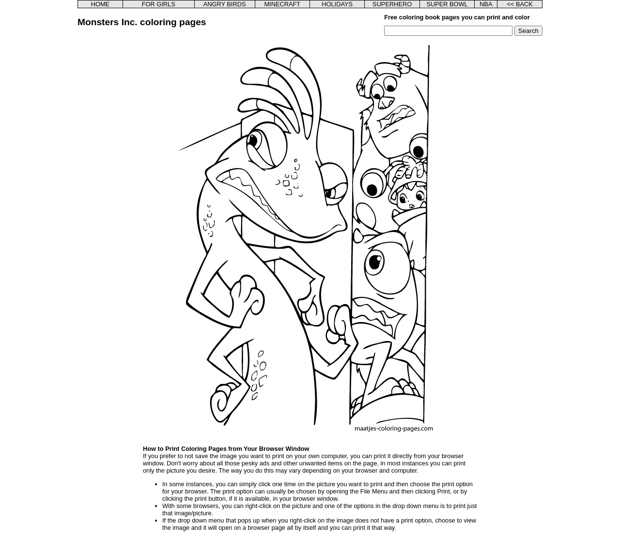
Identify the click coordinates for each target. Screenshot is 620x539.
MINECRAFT (282, 4)
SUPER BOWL (446, 4)
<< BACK (519, 4)
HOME (100, 4)
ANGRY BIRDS (224, 4)
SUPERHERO (392, 4)
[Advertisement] (127, 181)
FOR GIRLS (158, 4)
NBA (486, 4)
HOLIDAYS (337, 4)
